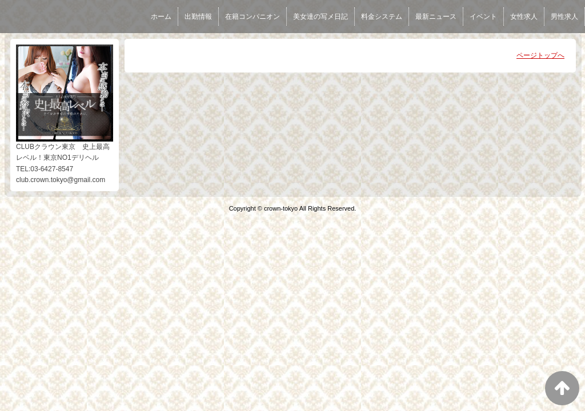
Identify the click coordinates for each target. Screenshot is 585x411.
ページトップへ (540, 55)
